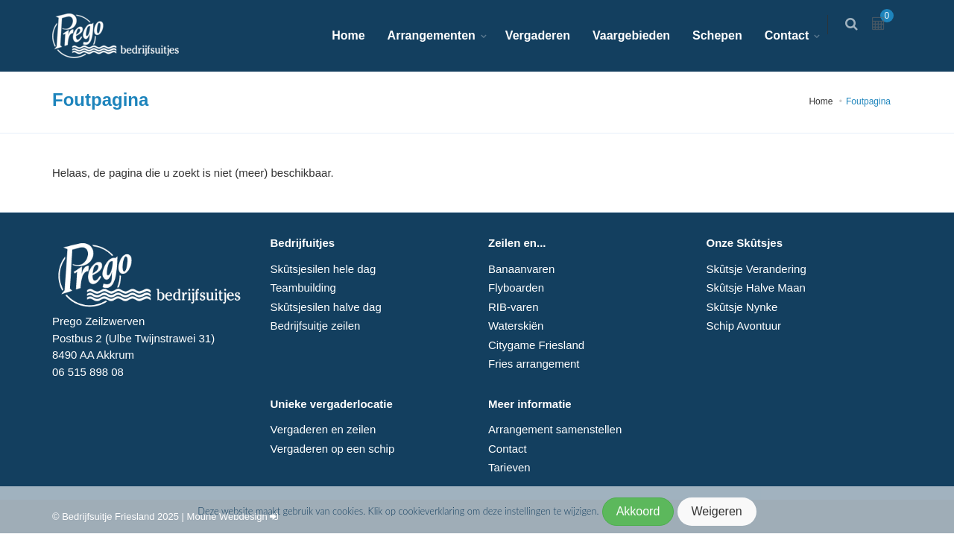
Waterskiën (515, 325)
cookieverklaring (432, 511)
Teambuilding (303, 287)
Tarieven (509, 467)
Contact (795, 35)
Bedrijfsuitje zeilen (316, 325)
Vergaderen (546, 35)
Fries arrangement (534, 363)
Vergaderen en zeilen (323, 429)
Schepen (726, 35)
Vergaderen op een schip (333, 448)
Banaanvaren (521, 269)
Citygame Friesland (536, 345)
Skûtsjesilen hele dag (323, 269)
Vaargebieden (640, 35)
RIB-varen (513, 307)
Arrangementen (440, 35)
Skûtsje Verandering (756, 269)
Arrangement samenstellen (555, 429)
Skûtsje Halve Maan (755, 287)
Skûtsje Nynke (741, 307)
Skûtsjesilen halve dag (326, 307)
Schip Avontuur (743, 325)
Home (357, 35)
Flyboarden (516, 287)
